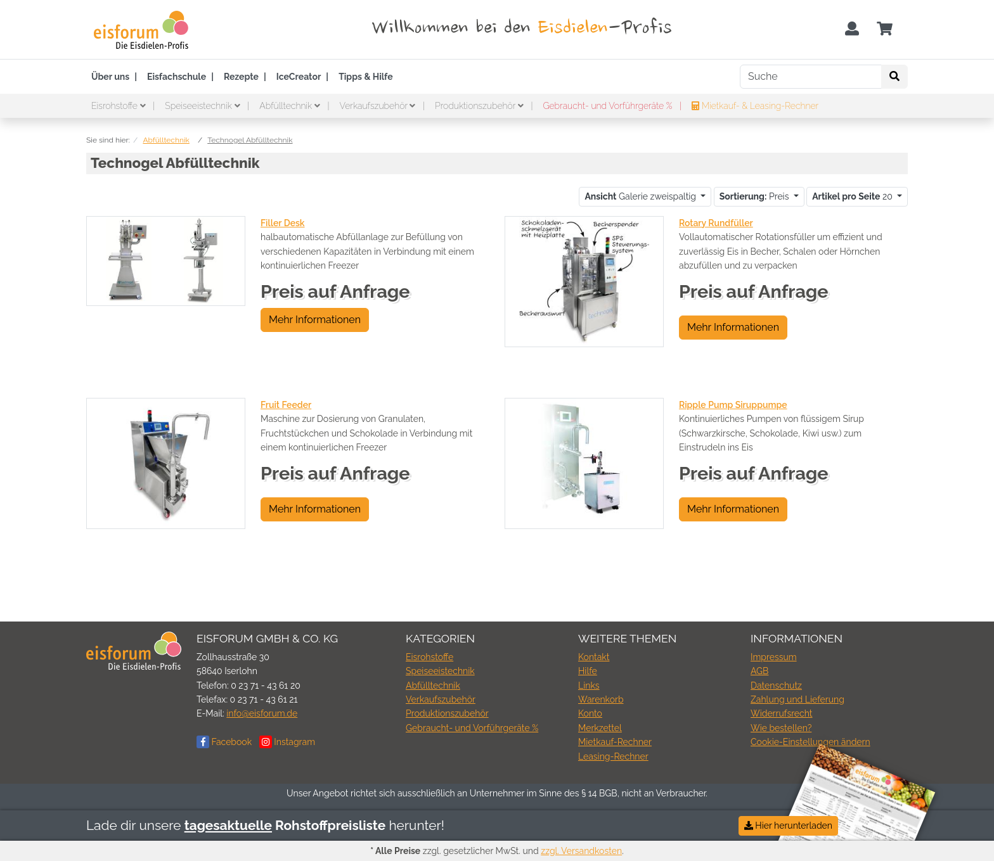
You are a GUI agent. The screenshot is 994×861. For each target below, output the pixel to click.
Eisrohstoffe (119, 106)
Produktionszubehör (480, 106)
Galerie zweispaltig (641, 196)
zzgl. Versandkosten (581, 851)
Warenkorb (601, 699)
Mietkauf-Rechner (615, 742)
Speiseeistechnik (203, 106)
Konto (590, 713)
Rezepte (241, 77)
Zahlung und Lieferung (797, 699)
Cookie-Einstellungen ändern (810, 742)
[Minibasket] (884, 29)
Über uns (110, 77)
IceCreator (298, 77)
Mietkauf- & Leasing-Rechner (755, 106)
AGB (759, 671)
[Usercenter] (852, 29)
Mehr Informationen (315, 320)
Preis (755, 196)
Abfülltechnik (290, 106)
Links (589, 685)
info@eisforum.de (261, 713)
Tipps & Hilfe (365, 77)
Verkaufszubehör (379, 106)
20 (853, 196)
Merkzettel (600, 728)
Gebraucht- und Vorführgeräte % (608, 106)
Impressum (774, 657)
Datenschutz (776, 685)
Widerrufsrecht (782, 713)
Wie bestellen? (781, 728)
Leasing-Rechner (613, 756)
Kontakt (593, 657)
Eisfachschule (176, 77)
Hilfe (587, 671)
